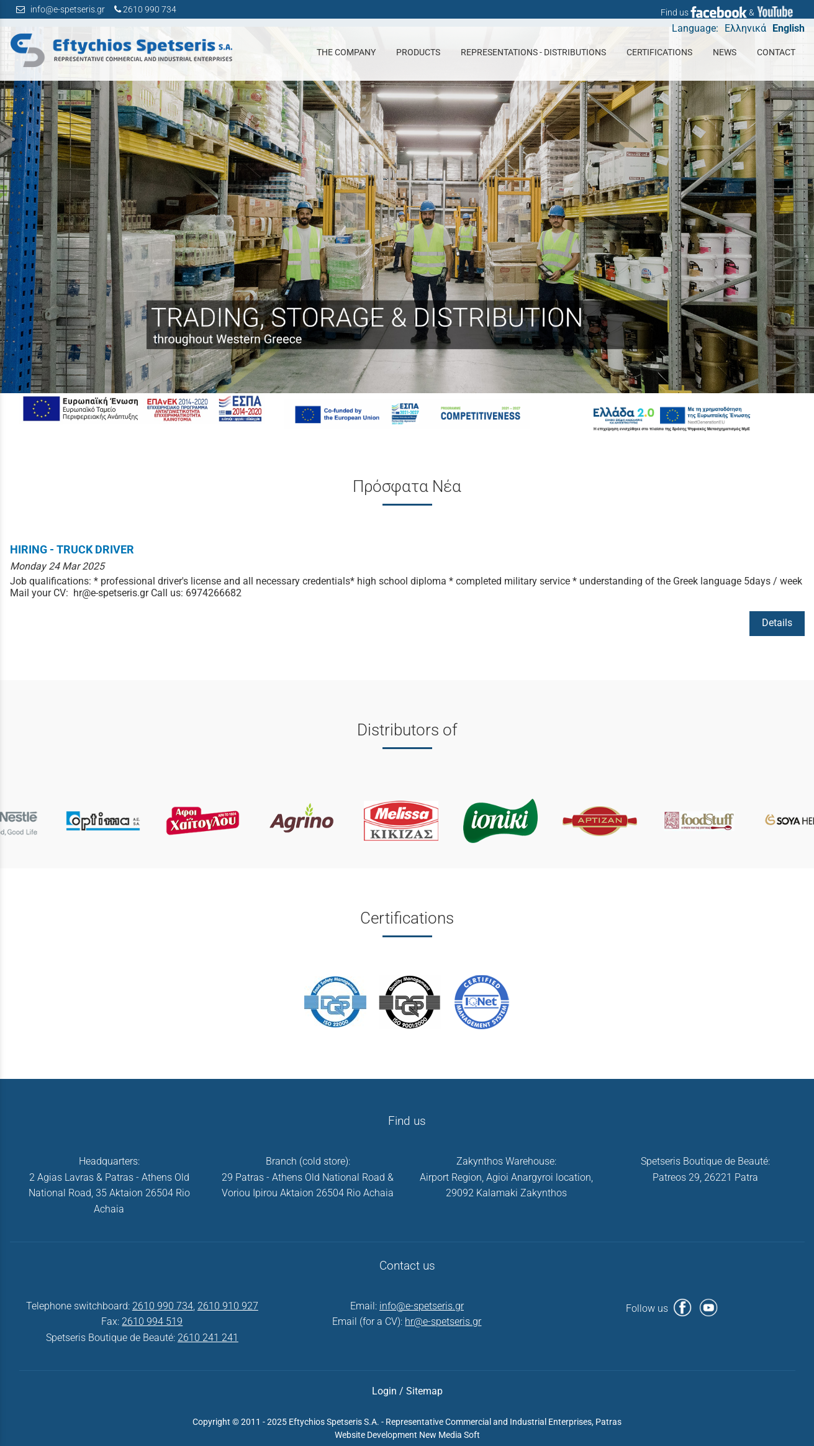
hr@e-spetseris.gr (443, 1321)
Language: (695, 28)
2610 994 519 (152, 1321)
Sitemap (424, 1391)
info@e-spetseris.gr (67, 9)
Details (777, 623)
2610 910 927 (227, 1306)
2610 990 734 (149, 9)
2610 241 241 (208, 1338)
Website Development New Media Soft (407, 1435)
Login (384, 1391)
